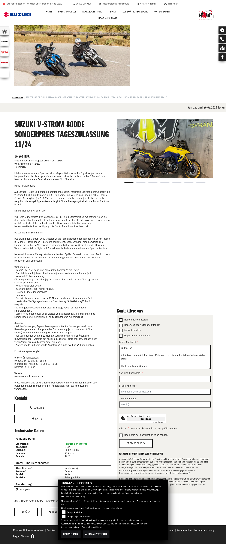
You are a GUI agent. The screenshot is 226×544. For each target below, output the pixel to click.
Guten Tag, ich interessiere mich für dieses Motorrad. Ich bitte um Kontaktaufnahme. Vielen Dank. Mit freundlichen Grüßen (165, 357)
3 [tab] (152, 182)
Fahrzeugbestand (92, 11)
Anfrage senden (136, 443)
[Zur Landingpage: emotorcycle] (4, 73)
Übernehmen (70, 534)
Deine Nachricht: (129, 342)
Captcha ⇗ (159, 422)
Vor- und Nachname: (131, 373)
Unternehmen (162, 11)
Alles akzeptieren (96, 534)
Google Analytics (74, 512)
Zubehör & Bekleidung (135, 11)
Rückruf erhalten (132, 330)
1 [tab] (128, 182)
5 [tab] (176, 182)
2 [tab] (140, 182)
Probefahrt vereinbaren (136, 319)
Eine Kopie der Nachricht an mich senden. (146, 435)
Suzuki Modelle (67, 11)
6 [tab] (188, 182)
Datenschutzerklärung (180, 473)
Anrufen (37, 407)
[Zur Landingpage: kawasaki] (4, 41)
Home (49, 11)
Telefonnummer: (127, 398)
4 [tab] (164, 182)
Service (112, 11)
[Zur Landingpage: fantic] (4, 62)
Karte (37, 418)
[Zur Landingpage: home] (4, 30)
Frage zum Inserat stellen (137, 335)
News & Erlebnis (107, 18)
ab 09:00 (58, 3)
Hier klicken (145, 419)
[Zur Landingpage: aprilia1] (4, 52)
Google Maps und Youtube (78, 516)
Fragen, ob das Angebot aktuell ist (142, 324)
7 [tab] (200, 182)
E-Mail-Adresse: (128, 385)
